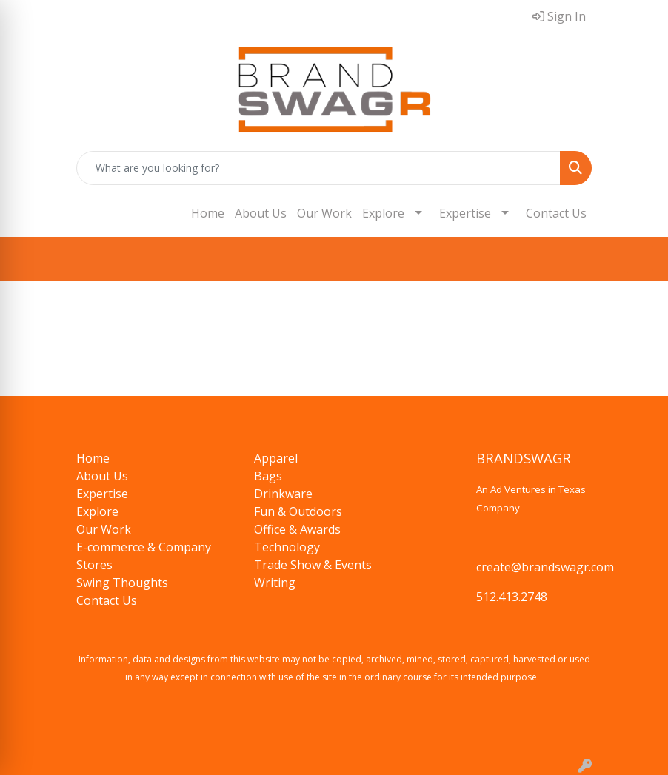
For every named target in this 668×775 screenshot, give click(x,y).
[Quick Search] (318, 168)
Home (207, 213)
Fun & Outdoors (298, 511)
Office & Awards (297, 529)
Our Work (324, 213)
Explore (383, 213)
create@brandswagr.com (545, 567)
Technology (287, 547)
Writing (274, 582)
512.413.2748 (511, 596)
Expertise (465, 213)
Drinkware (283, 494)
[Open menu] (638, 258)
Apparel (276, 458)
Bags (268, 476)
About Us (261, 213)
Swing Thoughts (122, 582)
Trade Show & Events (313, 565)
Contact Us (556, 213)
